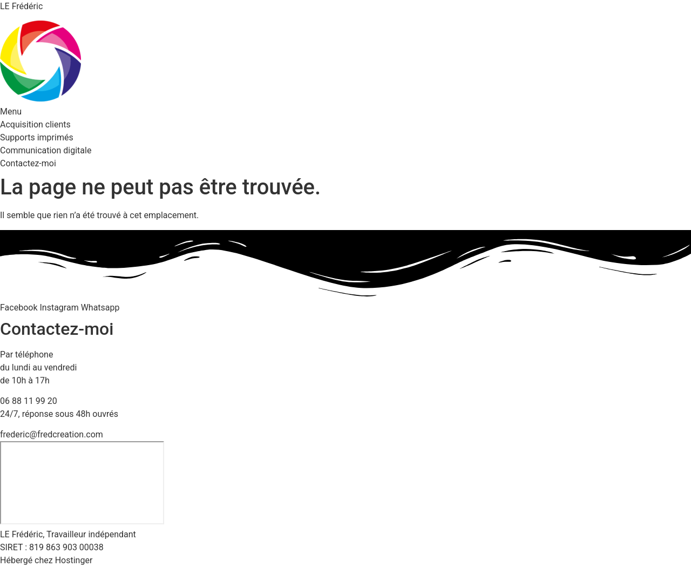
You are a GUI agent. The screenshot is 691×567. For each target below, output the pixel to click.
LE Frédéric (21, 6)
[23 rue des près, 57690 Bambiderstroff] (82, 482)
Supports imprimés (36, 137)
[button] (345, 111)
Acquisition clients (35, 124)
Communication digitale (45, 150)
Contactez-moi (28, 163)
